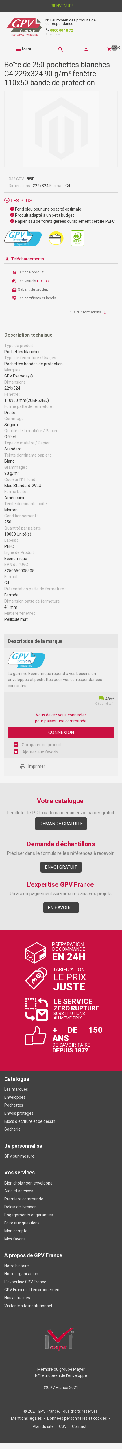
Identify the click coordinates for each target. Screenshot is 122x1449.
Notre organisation (21, 1273)
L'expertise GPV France (25, 1282)
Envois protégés (19, 1113)
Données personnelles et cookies (77, 1418)
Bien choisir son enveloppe (28, 1183)
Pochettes (13, 1105)
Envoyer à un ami (70, 766)
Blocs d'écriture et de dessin (29, 1121)
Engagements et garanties (28, 1215)
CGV (63, 1426)
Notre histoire (16, 1266)
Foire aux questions (22, 1223)
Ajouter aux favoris (39, 752)
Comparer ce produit (41, 744)
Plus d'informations (88, 312)
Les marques (16, 1089)
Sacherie (12, 1129)
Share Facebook (81, 766)
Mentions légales (26, 1418)
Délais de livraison (21, 1207)
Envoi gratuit (61, 867)
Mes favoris (15, 1239)
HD (40, 281)
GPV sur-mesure (19, 1156)
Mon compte (15, 1231)
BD (47, 281)
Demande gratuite (61, 823)
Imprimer (32, 766)
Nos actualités (17, 1297)
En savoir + (61, 907)
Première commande (23, 1199)
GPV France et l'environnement (32, 1289)
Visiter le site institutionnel (28, 1306)
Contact (79, 1426)
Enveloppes (14, 1097)
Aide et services (18, 1191)
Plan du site (43, 1426)
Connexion (61, 732)
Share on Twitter (92, 766)
